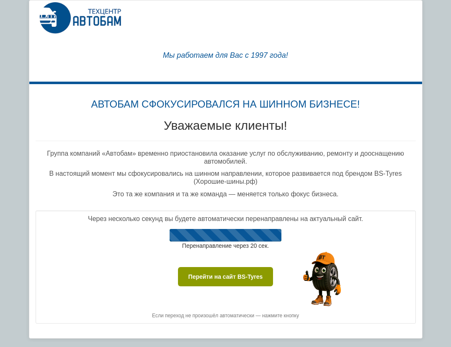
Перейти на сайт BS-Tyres (225, 276)
